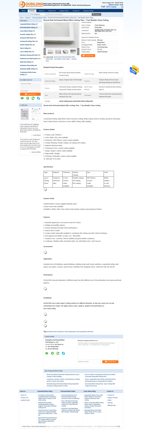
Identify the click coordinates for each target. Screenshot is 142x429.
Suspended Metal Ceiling (27, 24)
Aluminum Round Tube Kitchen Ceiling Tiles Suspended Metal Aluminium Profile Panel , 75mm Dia (47, 412)
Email (121, 4)
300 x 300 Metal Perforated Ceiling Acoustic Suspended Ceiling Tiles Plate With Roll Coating (69, 403)
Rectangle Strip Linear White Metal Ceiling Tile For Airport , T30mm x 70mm (93, 411)
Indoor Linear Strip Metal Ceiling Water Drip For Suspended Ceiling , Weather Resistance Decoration (94, 405)
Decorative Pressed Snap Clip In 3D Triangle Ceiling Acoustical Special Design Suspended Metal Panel (47, 420)
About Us (41, 11)
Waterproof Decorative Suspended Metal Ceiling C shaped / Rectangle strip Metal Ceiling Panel (47, 405)
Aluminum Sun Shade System (29, 58)
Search (97, 14)
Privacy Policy (26, 426)
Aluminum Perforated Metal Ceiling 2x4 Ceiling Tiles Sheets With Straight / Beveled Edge (70, 410)
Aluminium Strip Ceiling (27, 65)
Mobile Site (112, 405)
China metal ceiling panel (38, 426)
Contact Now (30, 94)
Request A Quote (114, 4)
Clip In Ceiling (24, 48)
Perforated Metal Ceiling (39, 18)
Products (32, 11)
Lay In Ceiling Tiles (25, 51)
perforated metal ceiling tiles (55, 331)
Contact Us (76, 11)
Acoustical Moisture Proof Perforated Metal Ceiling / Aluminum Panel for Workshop (70, 396)
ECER (118, 426)
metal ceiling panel (70, 331)
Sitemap (110, 403)
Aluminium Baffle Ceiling (27, 69)
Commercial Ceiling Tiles (27, 41)
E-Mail (109, 400)
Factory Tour (52, 11)
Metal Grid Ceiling (25, 62)
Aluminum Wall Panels (27, 38)
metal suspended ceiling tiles (84, 331)
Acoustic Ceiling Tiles (26, 34)
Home (23, 11)
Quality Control (64, 11)
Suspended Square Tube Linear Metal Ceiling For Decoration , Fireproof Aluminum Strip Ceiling (94, 397)
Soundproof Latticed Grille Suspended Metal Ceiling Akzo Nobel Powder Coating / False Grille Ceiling (47, 397)
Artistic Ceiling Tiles (26, 45)
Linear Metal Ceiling (26, 31)
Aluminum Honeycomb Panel (28, 55)
